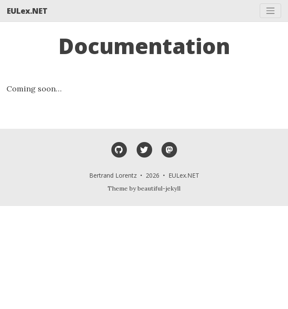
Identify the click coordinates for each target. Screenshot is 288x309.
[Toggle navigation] (270, 10)
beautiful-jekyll (159, 188)
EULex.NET (27, 11)
